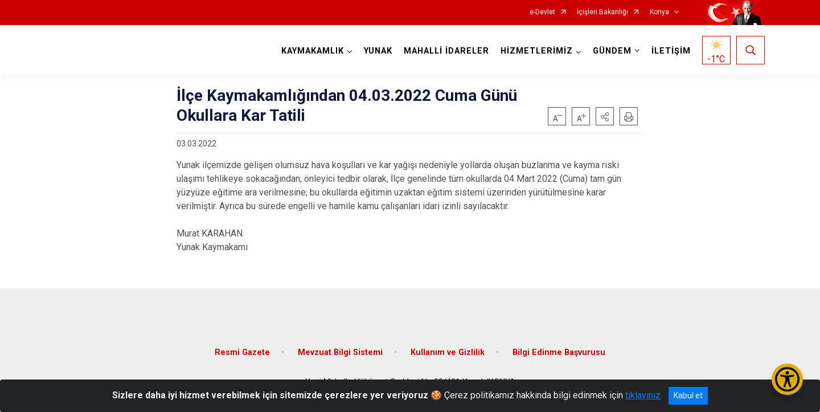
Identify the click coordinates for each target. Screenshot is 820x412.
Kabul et (688, 395)
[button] (605, 116)
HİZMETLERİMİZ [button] (537, 51)
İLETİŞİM (671, 51)
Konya (659, 12)
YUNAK (378, 51)
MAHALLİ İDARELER (446, 51)
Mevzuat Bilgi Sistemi (340, 352)
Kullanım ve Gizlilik (448, 352)
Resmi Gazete (242, 352)
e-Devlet (542, 12)
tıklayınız (643, 395)
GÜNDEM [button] (612, 51)
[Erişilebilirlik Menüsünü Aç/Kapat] (787, 379)
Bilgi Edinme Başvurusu (558, 352)
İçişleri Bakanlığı (602, 12)
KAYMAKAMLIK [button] (312, 51)
